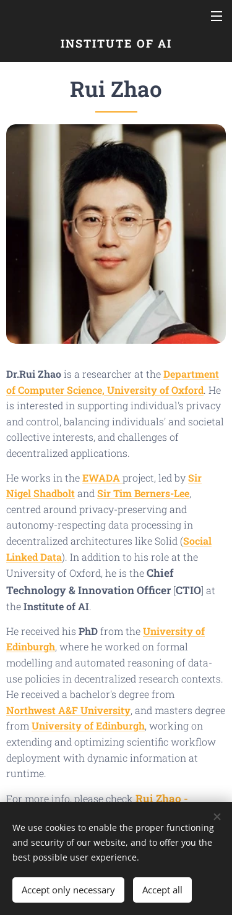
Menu (216, 16)
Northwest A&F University (68, 709)
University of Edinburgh (88, 725)
